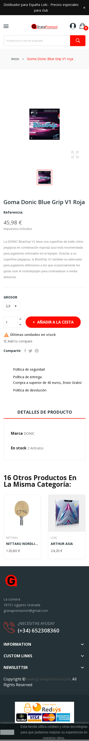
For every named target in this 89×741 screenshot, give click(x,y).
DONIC (29, 433)
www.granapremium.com (49, 679)
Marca (17, 433)
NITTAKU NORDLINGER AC (22, 544)
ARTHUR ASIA (62, 544)
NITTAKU (12, 537)
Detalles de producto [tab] (44, 412)
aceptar (7, 732)
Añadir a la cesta (55, 322)
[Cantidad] (11, 322)
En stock (19, 448)
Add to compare (18, 341)
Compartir (25, 350)
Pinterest (37, 350)
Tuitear (30, 350)
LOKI (54, 537)
